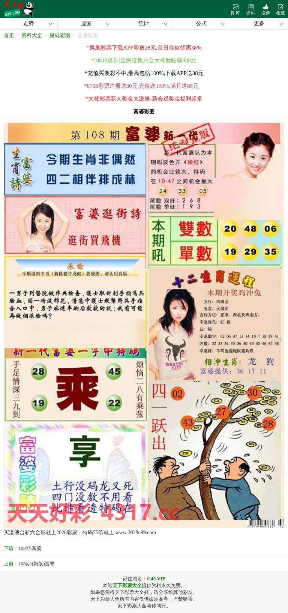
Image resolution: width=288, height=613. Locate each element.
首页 (9, 35)
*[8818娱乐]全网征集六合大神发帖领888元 (144, 60)
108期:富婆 (30, 548)
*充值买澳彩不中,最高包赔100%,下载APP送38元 (144, 73)
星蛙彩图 (60, 35)
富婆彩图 (88, 35)
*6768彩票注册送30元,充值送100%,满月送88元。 (144, 86)
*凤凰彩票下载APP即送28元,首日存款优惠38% (144, 48)
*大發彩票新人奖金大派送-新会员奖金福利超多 (144, 99)
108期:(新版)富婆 (36, 563)
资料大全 (31, 35)
